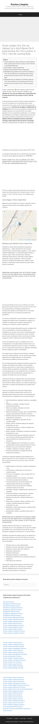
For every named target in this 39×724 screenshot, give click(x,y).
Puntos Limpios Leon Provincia (12, 662)
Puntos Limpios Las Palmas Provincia (14, 660)
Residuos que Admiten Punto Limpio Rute (16, 69)
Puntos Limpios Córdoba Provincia (13, 644)
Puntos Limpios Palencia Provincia (13, 681)
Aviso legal (23, 718)
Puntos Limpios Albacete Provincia (13, 617)
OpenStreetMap (28, 239)
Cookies (16, 718)
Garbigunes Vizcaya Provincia (12, 615)
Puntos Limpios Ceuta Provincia (12, 642)
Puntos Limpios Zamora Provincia (13, 703)
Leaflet (21, 239)
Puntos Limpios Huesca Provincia (13, 652)
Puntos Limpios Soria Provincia (12, 695)
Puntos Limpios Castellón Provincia (13, 633)
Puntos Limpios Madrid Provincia (13, 666)
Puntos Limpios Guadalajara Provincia (14, 648)
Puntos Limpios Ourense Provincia (13, 679)
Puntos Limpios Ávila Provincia (12, 623)
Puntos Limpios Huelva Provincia (13, 650)
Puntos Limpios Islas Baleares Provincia (15, 654)
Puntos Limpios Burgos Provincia (13, 627)
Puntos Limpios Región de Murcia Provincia (16, 685)
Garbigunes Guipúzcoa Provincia (13, 613)
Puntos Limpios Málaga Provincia (13, 668)
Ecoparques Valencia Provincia (12, 610)
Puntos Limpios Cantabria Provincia (14, 631)
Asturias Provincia (8, 602)
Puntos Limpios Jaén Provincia (12, 656)
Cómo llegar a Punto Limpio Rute (14, 67)
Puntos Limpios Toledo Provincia (13, 699)
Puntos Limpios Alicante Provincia (13, 619)
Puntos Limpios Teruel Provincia (12, 697)
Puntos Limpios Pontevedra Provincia (14, 683)
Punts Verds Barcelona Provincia (13, 706)
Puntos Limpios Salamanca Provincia (14, 687)
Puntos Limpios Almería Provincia (13, 621)
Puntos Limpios (19, 4)
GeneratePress (29, 721)
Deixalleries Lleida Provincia (11, 606)
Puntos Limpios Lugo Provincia (12, 664)
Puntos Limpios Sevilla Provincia (13, 693)
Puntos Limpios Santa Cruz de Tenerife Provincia (18, 689)
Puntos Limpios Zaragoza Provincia (13, 704)
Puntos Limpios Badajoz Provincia (13, 625)
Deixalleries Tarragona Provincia (13, 608)
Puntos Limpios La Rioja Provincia (13, 658)
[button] (19, 223)
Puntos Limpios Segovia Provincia (13, 691)
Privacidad (9, 718)
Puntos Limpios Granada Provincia (13, 646)
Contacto (29, 718)
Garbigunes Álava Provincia (11, 611)
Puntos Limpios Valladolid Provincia (14, 701)
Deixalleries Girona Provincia (12, 604)
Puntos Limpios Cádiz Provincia (12, 629)
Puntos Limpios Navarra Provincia (13, 677)
